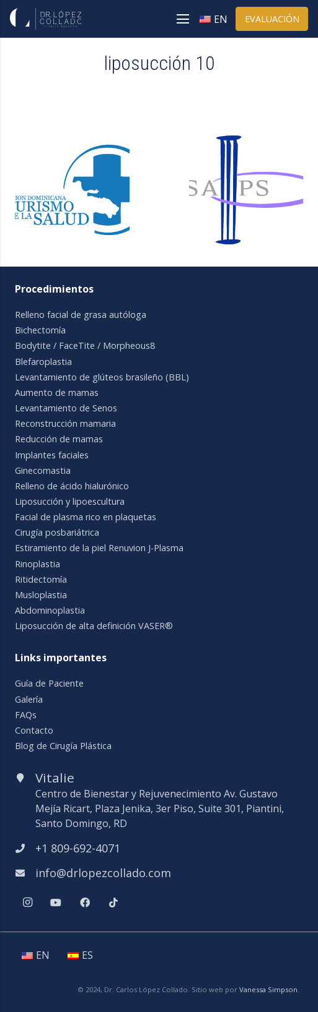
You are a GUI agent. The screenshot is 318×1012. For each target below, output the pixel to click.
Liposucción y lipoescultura (70, 501)
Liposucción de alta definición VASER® (94, 626)
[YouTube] (55, 902)
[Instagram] (27, 902)
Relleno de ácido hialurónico (72, 486)
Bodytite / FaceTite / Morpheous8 (85, 345)
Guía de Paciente (49, 683)
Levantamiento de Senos (66, 408)
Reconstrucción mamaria (65, 423)
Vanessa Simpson (268, 989)
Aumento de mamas (57, 392)
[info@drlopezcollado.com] (25, 872)
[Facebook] (85, 902)
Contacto (34, 730)
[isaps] (246, 140)
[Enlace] (45, 19)
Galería (29, 699)
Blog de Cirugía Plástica (63, 746)
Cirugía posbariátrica (57, 532)
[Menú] (183, 19)
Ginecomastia (43, 470)
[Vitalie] (25, 777)
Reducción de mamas (59, 439)
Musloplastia (41, 595)
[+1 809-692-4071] (25, 848)
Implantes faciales (52, 455)
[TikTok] (113, 902)
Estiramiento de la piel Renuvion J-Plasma (99, 548)
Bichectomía (40, 330)
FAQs (26, 715)
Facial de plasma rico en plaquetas (85, 517)
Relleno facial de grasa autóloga (80, 314)
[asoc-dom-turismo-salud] (72, 152)
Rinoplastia (37, 564)
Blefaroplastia (43, 361)
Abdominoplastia (50, 610)
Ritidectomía (41, 579)
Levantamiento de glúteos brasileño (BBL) (102, 377)
